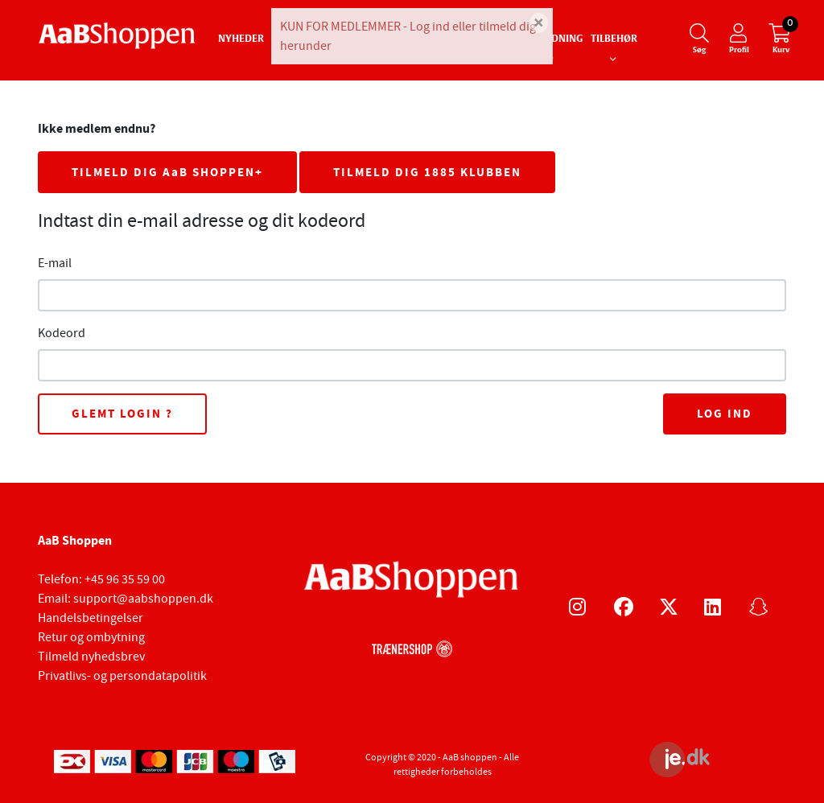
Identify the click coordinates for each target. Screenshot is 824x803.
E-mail (55, 263)
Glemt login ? (122, 414)
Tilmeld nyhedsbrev (91, 657)
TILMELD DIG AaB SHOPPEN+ (167, 172)
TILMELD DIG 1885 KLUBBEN (427, 172)
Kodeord (61, 333)
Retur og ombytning (91, 637)
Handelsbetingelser (90, 618)
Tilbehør (614, 39)
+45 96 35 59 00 (124, 579)
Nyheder (241, 39)
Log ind (724, 414)
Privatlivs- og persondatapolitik (122, 676)
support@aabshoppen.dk (143, 599)
